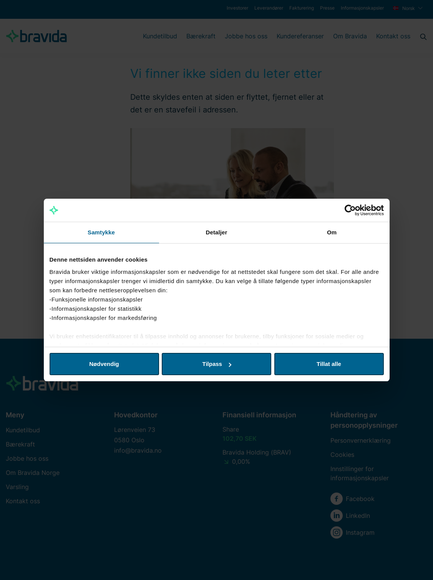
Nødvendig (104, 364)
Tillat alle (329, 364)
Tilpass (216, 364)
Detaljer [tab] (216, 232)
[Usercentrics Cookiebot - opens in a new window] (350, 210)
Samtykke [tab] (101, 232)
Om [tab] (332, 232)
